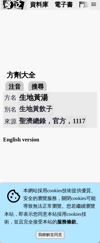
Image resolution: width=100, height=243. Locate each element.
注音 (15, 86)
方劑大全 (21, 75)
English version (21, 139)
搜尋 (37, 86)
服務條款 (66, 222)
